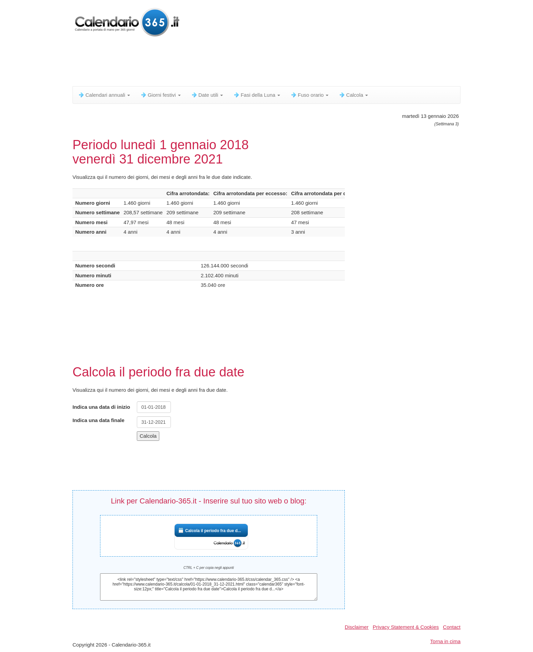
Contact (452, 627)
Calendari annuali (104, 95)
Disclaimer (357, 627)
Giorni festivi (160, 95)
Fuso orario (309, 95)
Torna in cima (445, 641)
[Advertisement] (237, 63)
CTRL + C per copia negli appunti (208, 568)
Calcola (353, 95)
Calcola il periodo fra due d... (213, 530)
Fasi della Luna (256, 95)
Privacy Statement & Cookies (406, 627)
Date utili (207, 95)
